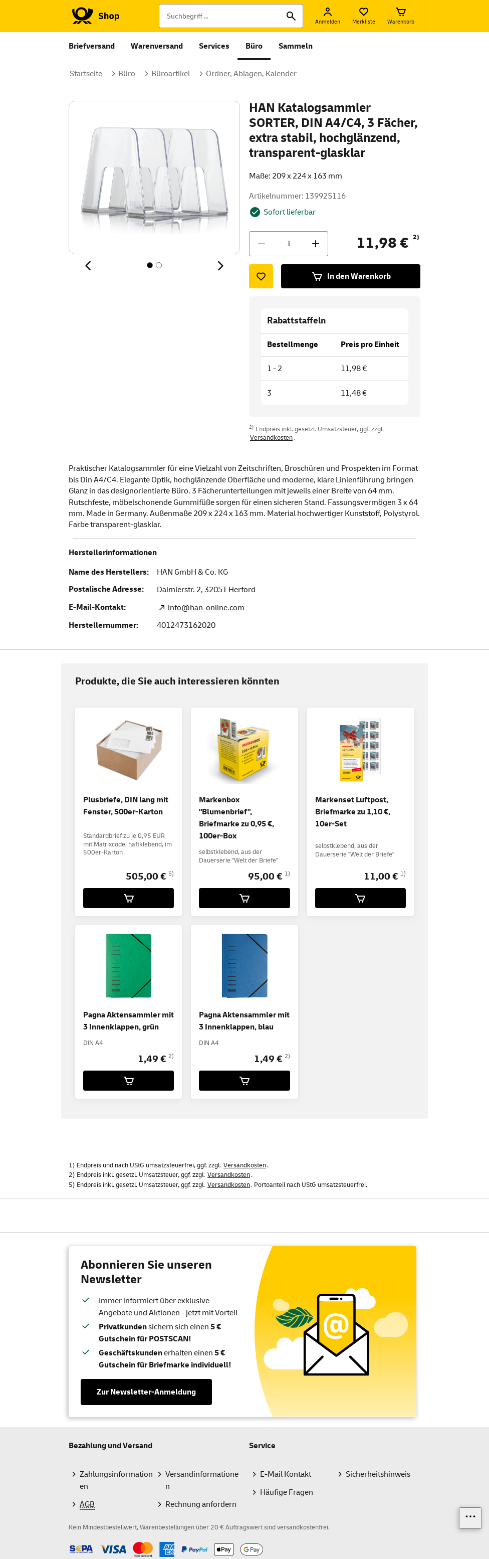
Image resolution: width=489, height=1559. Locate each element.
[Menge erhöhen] (316, 244)
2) (416, 237)
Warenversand (157, 46)
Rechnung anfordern (200, 1504)
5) (171, 874)
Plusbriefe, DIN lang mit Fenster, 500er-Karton (125, 806)
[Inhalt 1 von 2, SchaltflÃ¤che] (150, 265)
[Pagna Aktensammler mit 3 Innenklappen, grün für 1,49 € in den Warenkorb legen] (128, 1081)
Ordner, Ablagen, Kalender (251, 74)
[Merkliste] (363, 16)
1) (287, 874)
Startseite (86, 74)
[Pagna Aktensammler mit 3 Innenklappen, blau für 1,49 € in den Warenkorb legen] (244, 1081)
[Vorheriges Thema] (89, 266)
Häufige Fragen (286, 1492)
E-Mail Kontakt (285, 1474)
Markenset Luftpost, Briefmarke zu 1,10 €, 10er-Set (352, 812)
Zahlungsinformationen (116, 1480)
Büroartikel (170, 74)
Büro (254, 46)
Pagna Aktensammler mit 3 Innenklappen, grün (128, 1021)
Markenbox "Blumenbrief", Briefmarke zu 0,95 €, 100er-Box (236, 818)
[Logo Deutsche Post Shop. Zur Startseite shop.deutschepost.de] (94, 16)
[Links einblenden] (470, 1518)
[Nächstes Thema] (220, 266)
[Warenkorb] (400, 16)
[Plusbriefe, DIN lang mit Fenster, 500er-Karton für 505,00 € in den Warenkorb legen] (128, 898)
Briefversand (92, 46)
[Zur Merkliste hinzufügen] (261, 276)
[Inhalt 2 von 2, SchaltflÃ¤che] (159, 265)
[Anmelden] (327, 16)
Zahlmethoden (68, 1541)
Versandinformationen (201, 1480)
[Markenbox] (244, 898)
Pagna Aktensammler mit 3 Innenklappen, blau (244, 1021)
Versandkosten (271, 438)
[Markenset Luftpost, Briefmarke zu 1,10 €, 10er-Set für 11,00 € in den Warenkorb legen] (360, 898)
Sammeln (296, 46)
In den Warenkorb (351, 276)
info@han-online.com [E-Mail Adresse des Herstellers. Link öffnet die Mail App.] (206, 608)
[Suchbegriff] (231, 16)
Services (214, 46)
